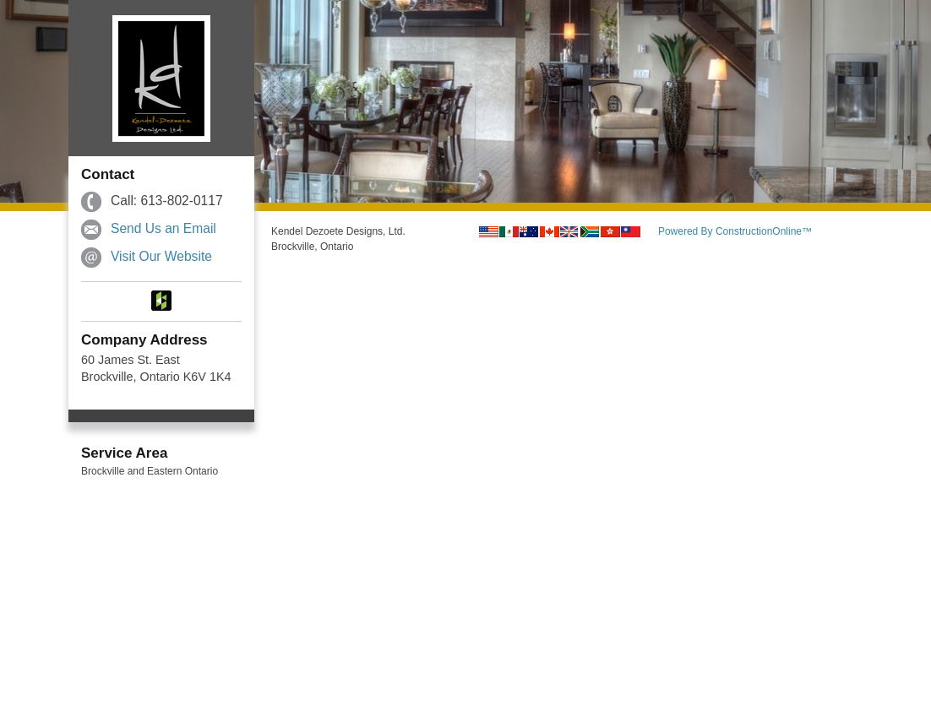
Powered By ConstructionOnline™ (735, 231)
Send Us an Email (163, 228)
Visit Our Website (161, 256)
